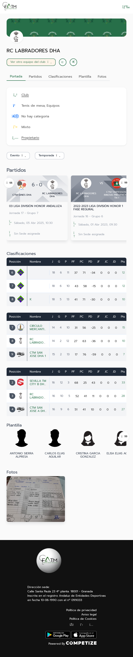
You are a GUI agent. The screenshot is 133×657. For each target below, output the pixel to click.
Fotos (102, 76)
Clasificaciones (60, 76)
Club (25, 94)
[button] (73, 62)
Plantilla (85, 76)
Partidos (35, 76)
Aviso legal (89, 614)
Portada (16, 76)
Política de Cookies (83, 619)
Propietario (30, 137)
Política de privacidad (81, 610)
